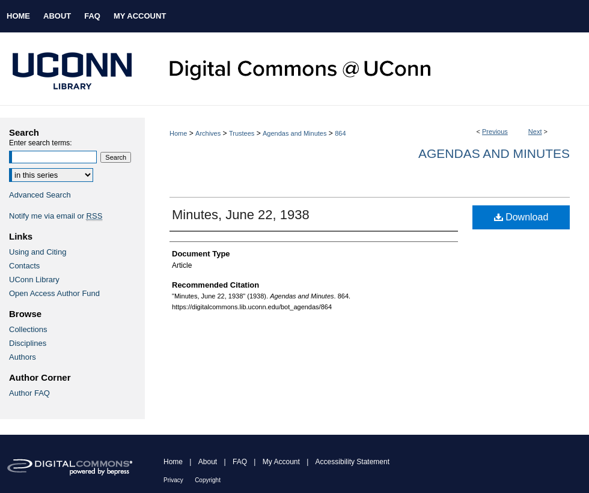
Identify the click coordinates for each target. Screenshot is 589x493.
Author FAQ (29, 393)
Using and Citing (37, 251)
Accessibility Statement (352, 462)
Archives (208, 133)
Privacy (173, 480)
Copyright (208, 480)
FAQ (240, 462)
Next (535, 131)
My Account (281, 462)
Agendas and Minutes (294, 133)
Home (178, 133)
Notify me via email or (55, 215)
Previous (495, 131)
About (207, 462)
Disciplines (27, 343)
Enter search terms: (40, 143)
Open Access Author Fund (54, 293)
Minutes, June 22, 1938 (241, 214)
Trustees (241, 133)
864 (340, 133)
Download (521, 217)
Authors (22, 356)
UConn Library (34, 279)
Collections (28, 329)
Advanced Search (40, 194)
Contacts (24, 265)
